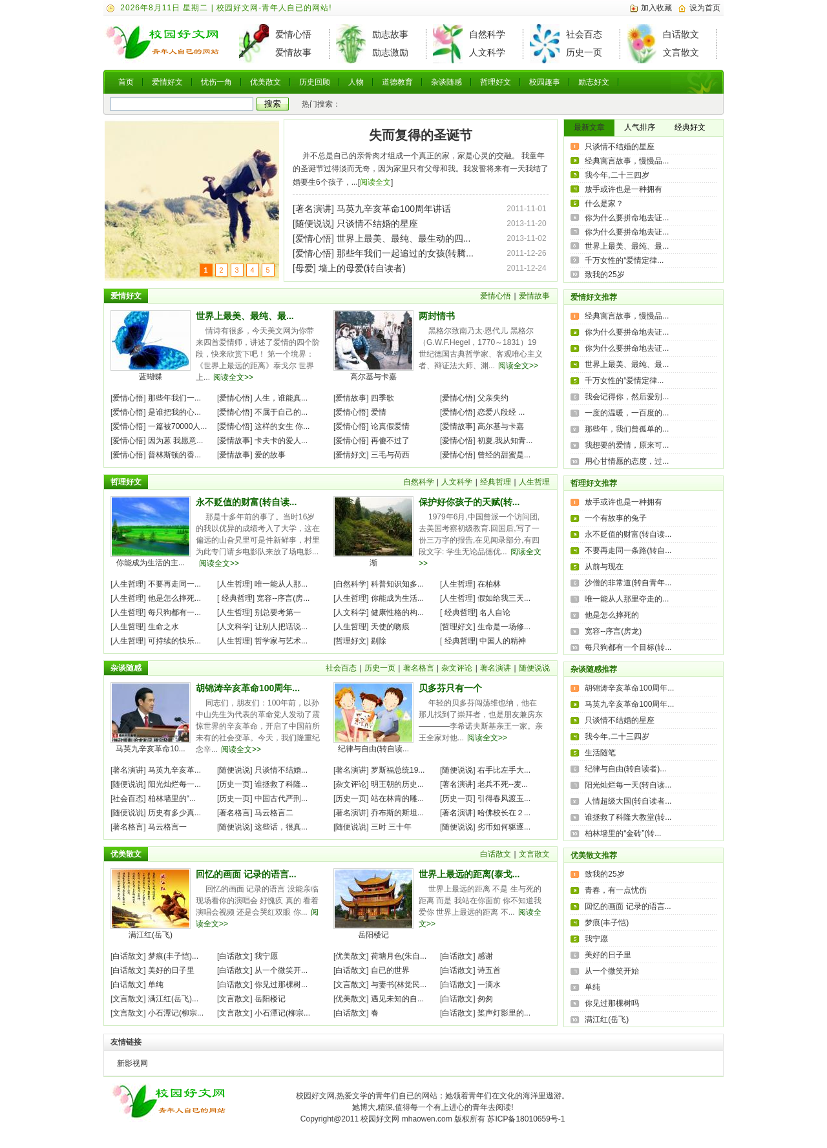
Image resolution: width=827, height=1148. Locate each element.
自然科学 (487, 34)
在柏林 (489, 584)
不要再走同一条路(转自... (628, 550)
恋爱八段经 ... (501, 412)
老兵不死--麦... (502, 784)
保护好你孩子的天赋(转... (469, 502)
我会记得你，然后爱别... (627, 396)
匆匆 (485, 998)
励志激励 (390, 52)
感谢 (485, 956)
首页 (126, 82)
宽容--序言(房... (282, 598)
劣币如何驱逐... (503, 826)
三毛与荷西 (390, 454)
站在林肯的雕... (397, 798)
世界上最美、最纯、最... (245, 316)
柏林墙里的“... (172, 798)
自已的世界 (390, 970)
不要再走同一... (174, 584)
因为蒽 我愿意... (175, 440)
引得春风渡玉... (503, 798)
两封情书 (437, 316)
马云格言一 (167, 826)
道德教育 (397, 82)
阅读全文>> (233, 377)
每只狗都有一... (174, 612)
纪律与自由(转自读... (373, 748)
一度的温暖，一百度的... (627, 412)
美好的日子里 (171, 970)
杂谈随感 (446, 82)
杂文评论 (456, 668)
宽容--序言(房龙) (613, 631)
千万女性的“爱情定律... (624, 260)
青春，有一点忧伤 (616, 890)
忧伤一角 (216, 82)
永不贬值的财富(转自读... (246, 502)
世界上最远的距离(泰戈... (469, 874)
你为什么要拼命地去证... (627, 217)
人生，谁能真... (281, 397)
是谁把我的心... (174, 412)
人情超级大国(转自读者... (628, 801)
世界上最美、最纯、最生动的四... (404, 238)
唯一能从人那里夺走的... (627, 598)
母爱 (304, 268)
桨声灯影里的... (503, 1013)
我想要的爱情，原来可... (627, 445)
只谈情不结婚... (281, 770)
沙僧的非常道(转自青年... (628, 582)
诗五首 (489, 970)
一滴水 (489, 984)
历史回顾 (314, 82)
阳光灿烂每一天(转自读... (628, 784)
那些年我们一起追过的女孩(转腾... (405, 253)
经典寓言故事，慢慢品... (627, 160)
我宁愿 (266, 956)
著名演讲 (313, 209)
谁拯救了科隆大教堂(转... (628, 817)
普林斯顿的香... (174, 454)
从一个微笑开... (281, 970)
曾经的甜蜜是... (503, 454)
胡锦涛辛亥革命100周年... (248, 688)
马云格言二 (274, 812)
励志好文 (593, 82)
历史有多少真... (174, 812)
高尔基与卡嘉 (373, 376)
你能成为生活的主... (150, 562)
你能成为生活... (397, 598)
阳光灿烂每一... (174, 784)
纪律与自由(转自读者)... (625, 768)
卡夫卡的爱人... (281, 440)
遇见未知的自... (397, 998)
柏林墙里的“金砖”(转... (623, 833)
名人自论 (494, 612)
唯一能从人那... (281, 584)
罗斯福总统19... (397, 770)
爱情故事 (293, 52)
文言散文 (681, 52)
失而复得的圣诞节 (420, 135)
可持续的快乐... (174, 640)
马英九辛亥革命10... (150, 748)
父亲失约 (492, 397)
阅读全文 (375, 182)
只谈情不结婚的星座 (377, 223)
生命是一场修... (503, 626)
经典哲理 (495, 481)
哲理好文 (495, 82)
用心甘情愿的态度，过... (627, 461)
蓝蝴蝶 (150, 376)
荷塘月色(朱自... (398, 956)
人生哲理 (534, 481)
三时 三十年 (391, 826)
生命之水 (163, 626)
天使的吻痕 (390, 626)
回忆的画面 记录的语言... (246, 874)
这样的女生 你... (282, 426)
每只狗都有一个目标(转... (628, 647)
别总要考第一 (278, 612)
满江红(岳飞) (151, 934)
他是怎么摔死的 (612, 615)
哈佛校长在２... (503, 812)
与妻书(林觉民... (398, 984)
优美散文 (265, 82)
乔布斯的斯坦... (397, 812)
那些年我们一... (174, 397)
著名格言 (418, 668)
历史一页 (584, 52)
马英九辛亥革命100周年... (629, 704)
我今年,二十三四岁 (617, 175)
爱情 (378, 412)
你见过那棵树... (281, 984)
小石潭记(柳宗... (176, 1013)
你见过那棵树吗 (612, 1003)
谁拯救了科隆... (281, 784)
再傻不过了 (390, 440)
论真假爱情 (390, 426)
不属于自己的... (281, 412)
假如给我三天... (503, 598)
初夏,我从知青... (504, 440)
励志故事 (390, 34)
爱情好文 (167, 82)
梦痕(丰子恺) (607, 922)
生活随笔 (600, 752)
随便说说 (313, 223)
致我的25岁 (604, 274)
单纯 (155, 984)
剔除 (378, 640)
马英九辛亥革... (174, 770)
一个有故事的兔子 (616, 518)
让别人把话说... (281, 626)
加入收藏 (656, 7)
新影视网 (132, 1063)
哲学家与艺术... (281, 640)
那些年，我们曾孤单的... (627, 428)
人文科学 (487, 52)
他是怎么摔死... (174, 598)
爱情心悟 (293, 34)
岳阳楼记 (270, 998)
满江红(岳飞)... (173, 998)
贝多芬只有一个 (450, 688)
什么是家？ (604, 203)
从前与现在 (604, 566)
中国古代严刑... (281, 798)
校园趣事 (544, 82)
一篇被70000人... (177, 426)
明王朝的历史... (397, 784)
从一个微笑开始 (612, 971)
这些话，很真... (281, 826)
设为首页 (704, 7)
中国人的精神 (502, 640)
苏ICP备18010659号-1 (526, 1118)
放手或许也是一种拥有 (623, 189)
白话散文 (681, 34)
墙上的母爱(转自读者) (362, 268)
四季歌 (382, 397)
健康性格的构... (397, 612)
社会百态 (584, 34)
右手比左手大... (503, 770)
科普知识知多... (397, 584)
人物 (356, 82)
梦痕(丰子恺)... (173, 956)
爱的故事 (270, 454)
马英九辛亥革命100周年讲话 (394, 209)
